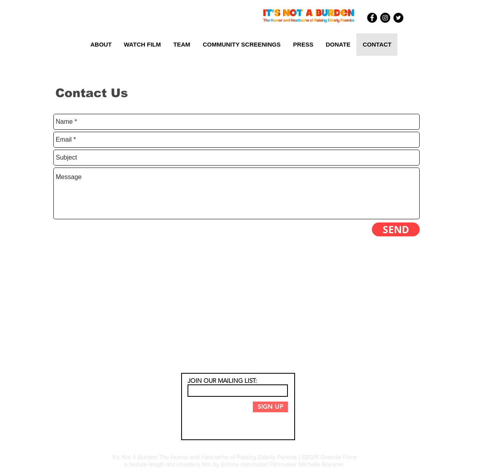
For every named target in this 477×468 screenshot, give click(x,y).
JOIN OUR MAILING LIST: (222, 381)
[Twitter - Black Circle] (398, 18)
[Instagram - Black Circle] (385, 18)
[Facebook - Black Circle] (372, 18)
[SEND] (396, 229)
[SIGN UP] (270, 407)
